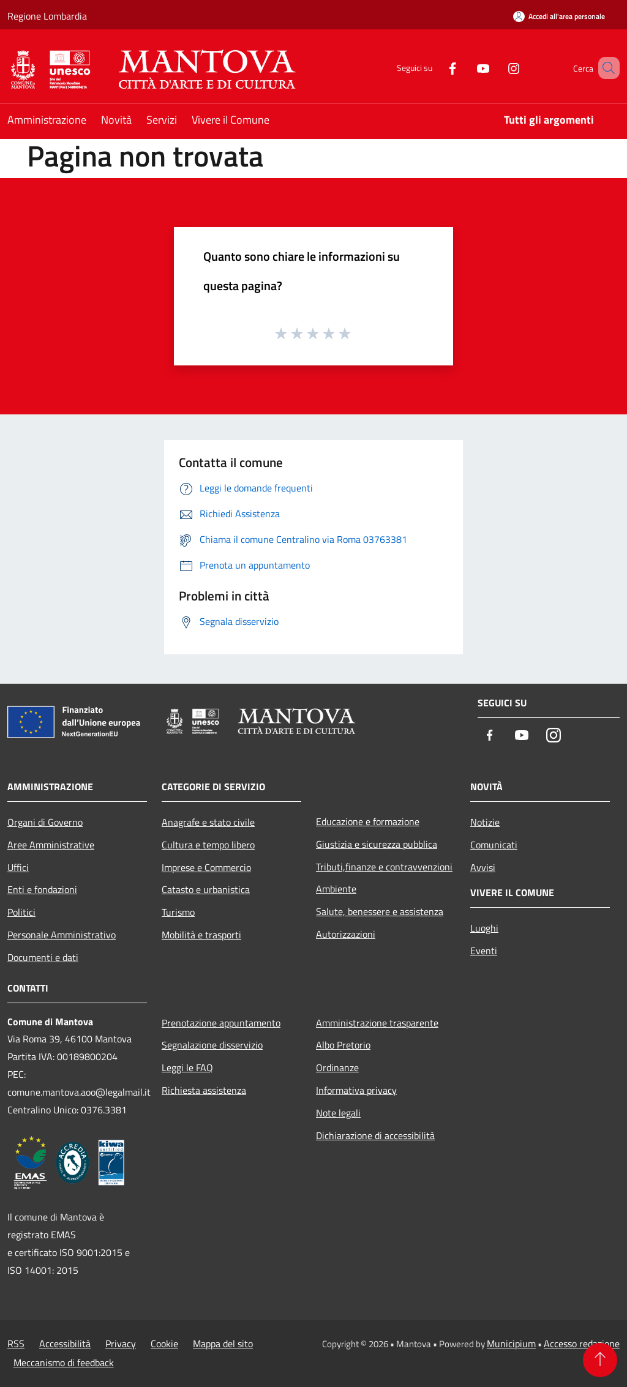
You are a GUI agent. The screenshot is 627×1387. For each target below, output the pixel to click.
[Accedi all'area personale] (559, 16)
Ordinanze (337, 1067)
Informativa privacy (356, 1090)
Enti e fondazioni (42, 889)
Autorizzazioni (345, 934)
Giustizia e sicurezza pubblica (376, 844)
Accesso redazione (582, 1343)
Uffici (18, 867)
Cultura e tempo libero (208, 844)
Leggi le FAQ (187, 1067)
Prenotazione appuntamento (221, 1022)
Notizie (485, 822)
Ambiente (336, 888)
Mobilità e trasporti (201, 934)
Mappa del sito (223, 1343)
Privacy (120, 1343)
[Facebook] (434, 67)
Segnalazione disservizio (212, 1044)
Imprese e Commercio (206, 867)
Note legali (338, 1112)
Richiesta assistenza (204, 1090)
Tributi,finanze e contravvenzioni (384, 866)
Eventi (483, 950)
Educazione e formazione (367, 821)
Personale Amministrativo (61, 934)
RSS (15, 1343)
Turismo (178, 912)
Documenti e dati (42, 957)
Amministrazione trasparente (377, 1022)
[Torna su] (600, 1360)
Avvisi (482, 867)
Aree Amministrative (50, 844)
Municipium (511, 1343)
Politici (21, 912)
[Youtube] (465, 67)
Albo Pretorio (343, 1044)
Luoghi (484, 928)
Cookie (164, 1343)
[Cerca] (605, 68)
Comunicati (493, 844)
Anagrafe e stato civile (208, 822)
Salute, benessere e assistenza (379, 911)
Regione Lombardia (47, 16)
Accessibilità (65, 1343)
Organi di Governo (45, 822)
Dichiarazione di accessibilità (375, 1135)
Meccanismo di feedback (63, 1362)
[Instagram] (496, 67)
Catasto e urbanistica (206, 889)
